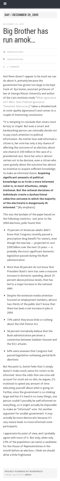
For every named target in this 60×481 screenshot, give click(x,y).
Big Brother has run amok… (25, 35)
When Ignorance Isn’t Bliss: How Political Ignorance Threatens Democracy (29, 102)
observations (15, 51)
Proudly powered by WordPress (24, 471)
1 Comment (13, 66)
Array (28, 474)
